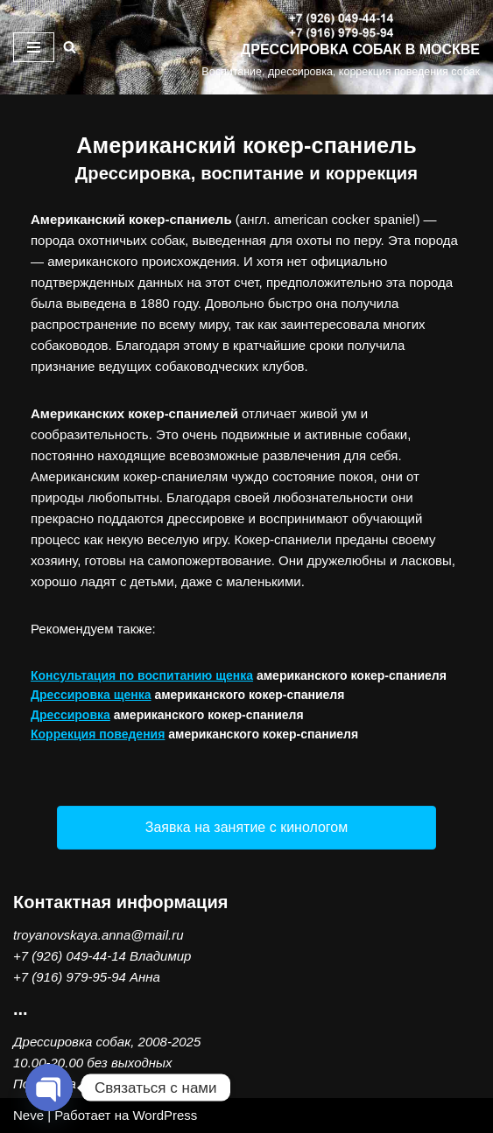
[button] (247, 828)
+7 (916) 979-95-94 (69, 976)
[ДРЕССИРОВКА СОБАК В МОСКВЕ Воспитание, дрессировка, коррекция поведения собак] (340, 47)
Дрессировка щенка (91, 695)
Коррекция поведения (98, 734)
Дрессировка (70, 715)
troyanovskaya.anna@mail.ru (98, 934)
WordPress (164, 1115)
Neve (28, 1115)
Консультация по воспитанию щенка (142, 675)
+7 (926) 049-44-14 (69, 955)
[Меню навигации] (33, 47)
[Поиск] (69, 46)
